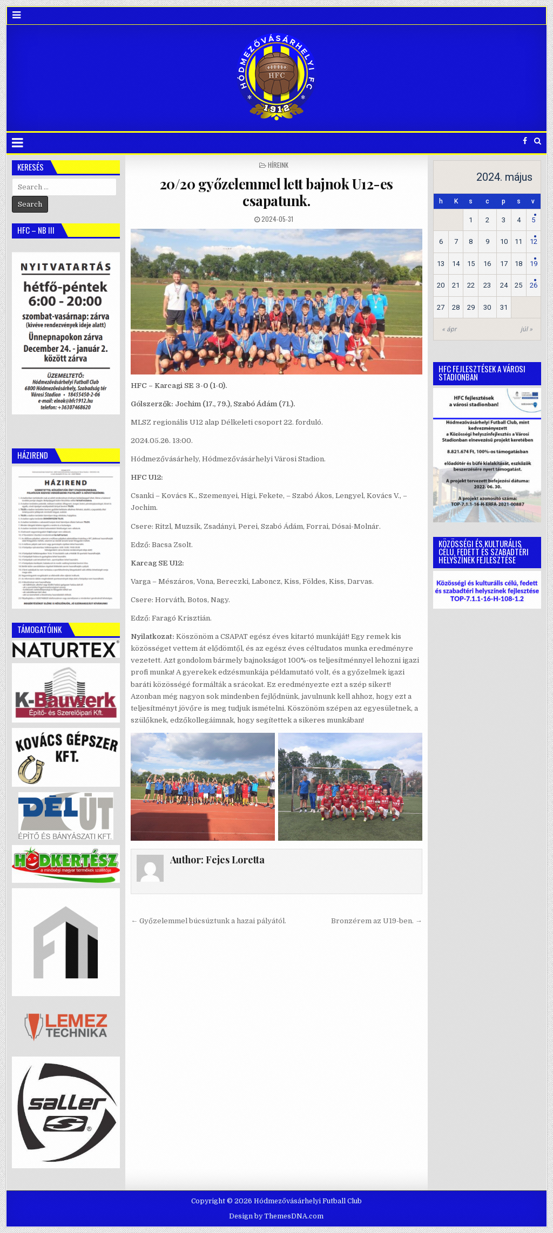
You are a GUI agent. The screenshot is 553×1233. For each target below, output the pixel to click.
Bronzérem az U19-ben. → (376, 921)
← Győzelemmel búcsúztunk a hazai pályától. (208, 921)
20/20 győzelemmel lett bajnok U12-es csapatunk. (276, 192)
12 (533, 241)
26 (533, 285)
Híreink (278, 164)
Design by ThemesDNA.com (276, 1216)
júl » (526, 329)
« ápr (449, 329)
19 (533, 264)
